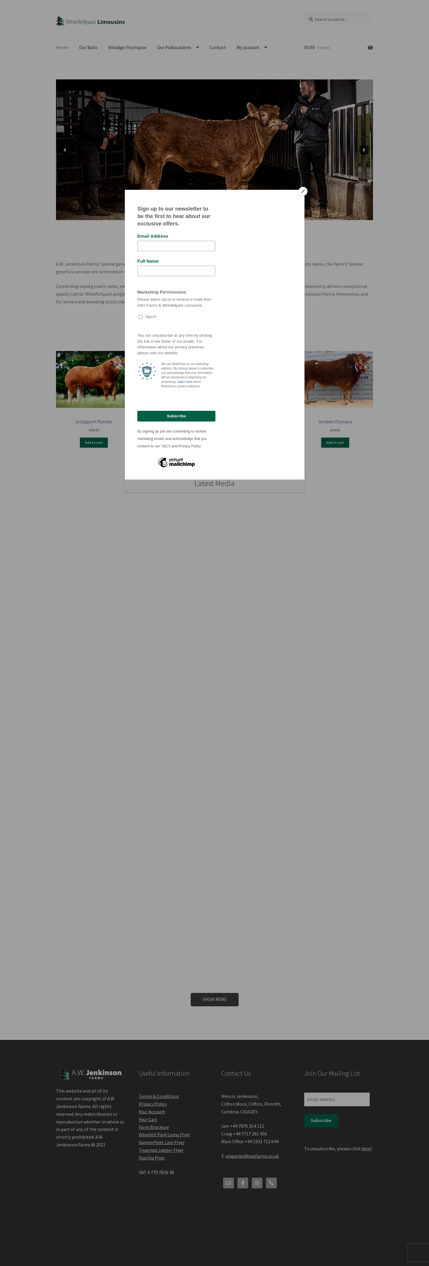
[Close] (303, 191)
